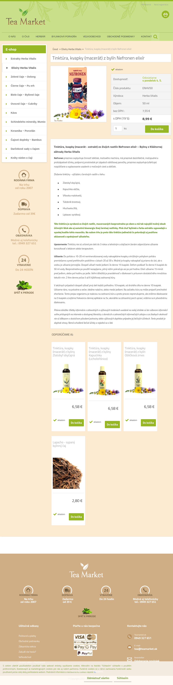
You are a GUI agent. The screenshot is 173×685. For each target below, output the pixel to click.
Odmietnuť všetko (94, 678)
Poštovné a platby (27, 636)
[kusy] (117, 128)
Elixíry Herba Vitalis (71, 49)
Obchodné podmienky (29, 641)
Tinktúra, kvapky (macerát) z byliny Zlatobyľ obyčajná (64, 351)
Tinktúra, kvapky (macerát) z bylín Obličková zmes (135, 351)
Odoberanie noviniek (146, 660)
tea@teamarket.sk (145, 648)
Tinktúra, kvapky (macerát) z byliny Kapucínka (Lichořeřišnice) (100, 353)
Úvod (55, 49)
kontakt (146, 36)
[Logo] (26, 16)
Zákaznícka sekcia (27, 646)
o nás (12, 36)
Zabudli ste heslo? (27, 652)
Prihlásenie (146, 4)
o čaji (25, 36)
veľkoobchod (92, 36)
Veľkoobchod (25, 657)
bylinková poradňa (64, 36)
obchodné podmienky (121, 36)
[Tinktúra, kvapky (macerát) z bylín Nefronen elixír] (78, 67)
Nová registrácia (161, 4)
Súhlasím (121, 678)
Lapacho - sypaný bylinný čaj (64, 444)
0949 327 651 (142, 638)
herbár (40, 36)
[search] (155, 37)
